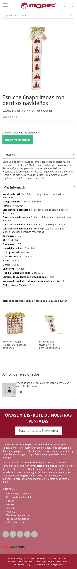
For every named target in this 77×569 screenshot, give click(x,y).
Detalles (9, 155)
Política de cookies (16, 522)
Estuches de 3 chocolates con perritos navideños (49, 344)
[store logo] (38, 5)
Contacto (10, 508)
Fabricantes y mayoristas (19, 493)
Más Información (15, 187)
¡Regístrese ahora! (18, 140)
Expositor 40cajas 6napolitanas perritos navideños (14, 344)
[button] (21, 392)
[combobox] (38, 15)
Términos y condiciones (18, 515)
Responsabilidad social (18, 497)
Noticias (10, 500)
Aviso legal (11, 511)
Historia (10, 504)
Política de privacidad (17, 518)
